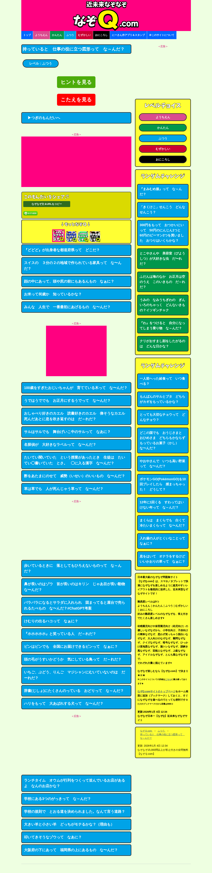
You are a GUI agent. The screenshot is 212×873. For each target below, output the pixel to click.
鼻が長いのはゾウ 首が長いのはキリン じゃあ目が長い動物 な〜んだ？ (76, 587)
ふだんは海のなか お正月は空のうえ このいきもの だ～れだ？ (162, 282)
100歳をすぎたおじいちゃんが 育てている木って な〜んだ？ (75, 388)
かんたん (57, 35)
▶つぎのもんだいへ (42, 118)
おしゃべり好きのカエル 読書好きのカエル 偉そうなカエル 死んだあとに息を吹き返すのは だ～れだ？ (76, 416)
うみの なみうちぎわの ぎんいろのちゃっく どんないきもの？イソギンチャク (162, 305)
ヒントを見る (76, 82)
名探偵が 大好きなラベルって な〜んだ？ (60, 445)
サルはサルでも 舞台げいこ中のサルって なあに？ (67, 432)
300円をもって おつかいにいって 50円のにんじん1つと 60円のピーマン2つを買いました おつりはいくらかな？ (162, 232)
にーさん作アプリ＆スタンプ (128, 35)
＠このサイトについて (161, 35)
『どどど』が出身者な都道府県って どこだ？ (62, 250)
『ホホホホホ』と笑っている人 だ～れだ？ (60, 634)
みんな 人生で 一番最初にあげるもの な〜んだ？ (67, 307)
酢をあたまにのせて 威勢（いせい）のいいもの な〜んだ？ (74, 476)
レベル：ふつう (40, 63)
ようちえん (41, 35)
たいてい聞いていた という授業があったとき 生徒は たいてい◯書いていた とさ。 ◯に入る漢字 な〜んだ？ (74, 460)
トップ (27, 35)
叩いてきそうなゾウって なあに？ (53, 837)
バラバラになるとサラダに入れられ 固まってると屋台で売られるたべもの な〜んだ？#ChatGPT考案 (74, 605)
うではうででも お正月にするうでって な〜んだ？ (67, 401)
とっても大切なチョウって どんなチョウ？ (162, 417)
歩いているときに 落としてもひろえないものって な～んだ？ (72, 568)
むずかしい (84, 35)
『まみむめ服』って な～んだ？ (161, 191)
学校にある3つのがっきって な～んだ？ (57, 799)
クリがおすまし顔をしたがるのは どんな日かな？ (162, 343)
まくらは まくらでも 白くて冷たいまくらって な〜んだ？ (162, 522)
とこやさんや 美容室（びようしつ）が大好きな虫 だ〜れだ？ (162, 258)
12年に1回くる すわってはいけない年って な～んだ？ (162, 504)
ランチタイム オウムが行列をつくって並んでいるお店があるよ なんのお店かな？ (74, 783)
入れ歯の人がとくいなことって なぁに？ (164, 540)
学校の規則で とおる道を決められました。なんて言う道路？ (74, 811)
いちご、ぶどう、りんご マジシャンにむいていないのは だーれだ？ (74, 675)
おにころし (101, 35)
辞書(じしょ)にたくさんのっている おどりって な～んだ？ (74, 691)
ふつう (70, 35)
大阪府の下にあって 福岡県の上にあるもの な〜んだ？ (71, 850)
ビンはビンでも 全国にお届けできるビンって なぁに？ (71, 646)
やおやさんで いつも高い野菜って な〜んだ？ (162, 463)
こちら (168, 679)
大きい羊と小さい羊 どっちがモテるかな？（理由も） (69, 824)
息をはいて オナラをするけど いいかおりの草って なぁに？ (164, 559)
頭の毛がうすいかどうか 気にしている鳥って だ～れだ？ (72, 659)
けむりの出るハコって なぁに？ (51, 621)
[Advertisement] (76, 162)
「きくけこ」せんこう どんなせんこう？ (162, 209)
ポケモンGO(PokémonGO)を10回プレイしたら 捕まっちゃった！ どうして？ (163, 484)
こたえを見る (76, 99)
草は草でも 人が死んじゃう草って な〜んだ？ (63, 489)
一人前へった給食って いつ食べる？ (162, 381)
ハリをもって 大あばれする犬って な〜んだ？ (63, 703)
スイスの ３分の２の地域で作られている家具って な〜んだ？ (72, 266)
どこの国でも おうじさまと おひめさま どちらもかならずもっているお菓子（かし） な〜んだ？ (162, 440)
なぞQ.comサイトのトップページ (156, 691)
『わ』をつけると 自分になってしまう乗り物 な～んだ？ (162, 325)
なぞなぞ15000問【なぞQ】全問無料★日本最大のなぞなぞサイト (106, 15)
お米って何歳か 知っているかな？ (53, 294)
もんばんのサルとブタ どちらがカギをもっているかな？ (162, 399)
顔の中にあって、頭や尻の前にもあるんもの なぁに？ (69, 281)
